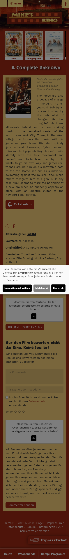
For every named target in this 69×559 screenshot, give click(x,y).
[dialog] (34, 279)
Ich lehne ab (41, 288)
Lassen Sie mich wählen (17, 288)
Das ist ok (58, 288)
